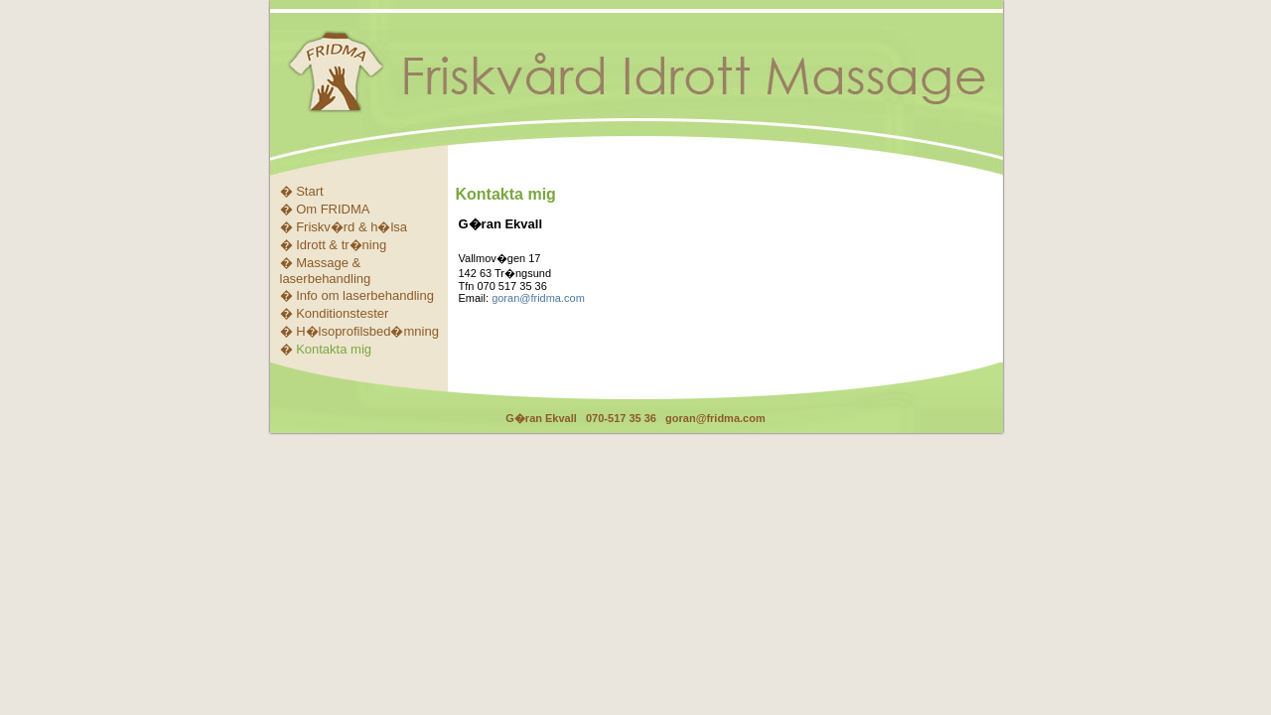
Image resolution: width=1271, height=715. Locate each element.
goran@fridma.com (538, 298)
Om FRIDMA (332, 209)
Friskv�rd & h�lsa (351, 226)
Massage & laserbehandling (325, 270)
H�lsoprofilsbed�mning (367, 331)
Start (309, 191)
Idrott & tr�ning (341, 244)
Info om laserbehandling (365, 295)
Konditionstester (342, 313)
